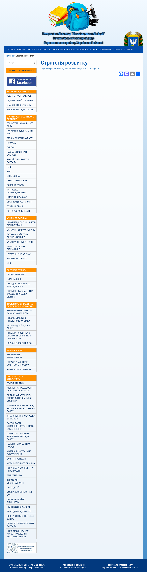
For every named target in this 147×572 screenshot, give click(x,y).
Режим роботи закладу (20, 138)
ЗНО (9, 263)
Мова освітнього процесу (21, 463)
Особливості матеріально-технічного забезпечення (20, 426)
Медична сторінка (17, 258)
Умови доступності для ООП (20, 493)
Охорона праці (15, 206)
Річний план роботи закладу (18, 160)
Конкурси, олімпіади (18, 211)
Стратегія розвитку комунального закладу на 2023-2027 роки (70, 69)
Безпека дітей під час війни (18, 326)
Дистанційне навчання (63, 49)
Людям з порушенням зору (21, 70)
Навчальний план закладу (17, 153)
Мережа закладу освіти (20, 109)
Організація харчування (20, 202)
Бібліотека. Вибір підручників (16, 247)
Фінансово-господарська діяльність (21, 417)
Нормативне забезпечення (14, 356)
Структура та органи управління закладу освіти (18, 436)
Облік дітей (13, 487)
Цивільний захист (17, 197)
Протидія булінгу (16, 274)
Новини (117, 49)
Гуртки (10, 147)
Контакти (128, 49)
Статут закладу (15, 383)
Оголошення (105, 49)
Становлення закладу (19, 105)
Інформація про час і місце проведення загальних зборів (18, 534)
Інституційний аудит (18, 507)
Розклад (11, 143)
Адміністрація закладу (19, 96)
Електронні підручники (20, 242)
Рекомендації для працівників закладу (18, 319)
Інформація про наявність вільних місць (21, 223)
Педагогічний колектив (20, 100)
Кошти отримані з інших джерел (20, 517)
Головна (11, 49)
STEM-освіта (13, 176)
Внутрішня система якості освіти (33, 49)
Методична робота (87, 49)
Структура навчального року (20, 124)
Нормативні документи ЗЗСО (20, 132)
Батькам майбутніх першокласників (17, 235)
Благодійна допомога (19, 511)
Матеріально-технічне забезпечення (19, 452)
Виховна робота (15, 185)
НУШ (9, 167)
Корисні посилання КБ (19, 369)
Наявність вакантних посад (18, 445)
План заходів (14, 279)
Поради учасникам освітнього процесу (18, 363)
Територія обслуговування (16, 481)
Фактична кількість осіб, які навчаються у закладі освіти (21, 408)
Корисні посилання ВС (19, 343)
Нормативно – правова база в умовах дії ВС (19, 312)
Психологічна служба (19, 254)
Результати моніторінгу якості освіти (20, 469)
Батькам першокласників (21, 230)
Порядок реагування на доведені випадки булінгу (20, 294)
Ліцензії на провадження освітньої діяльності (20, 389)
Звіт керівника (15, 475)
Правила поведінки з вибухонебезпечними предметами (19, 336)
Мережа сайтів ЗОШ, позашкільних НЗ (119, 568)
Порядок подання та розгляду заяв (18, 285)
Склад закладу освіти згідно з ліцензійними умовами (19, 398)
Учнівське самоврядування (16, 191)
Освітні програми (16, 459)
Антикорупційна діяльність (16, 500)
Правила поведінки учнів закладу (20, 524)
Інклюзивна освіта (17, 180)
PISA (9, 171)
